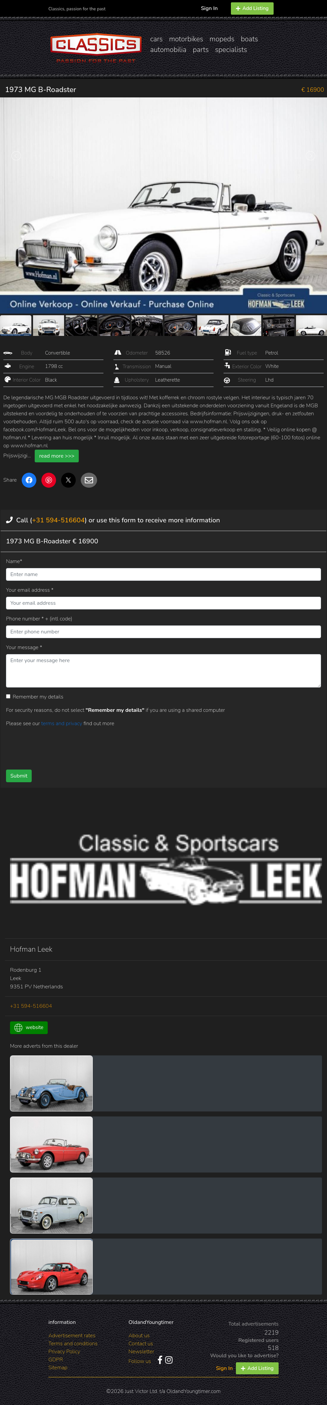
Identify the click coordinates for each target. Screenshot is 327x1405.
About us (138, 1335)
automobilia (168, 49)
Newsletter (141, 1351)
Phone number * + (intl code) (39, 618)
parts (201, 49)
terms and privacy (62, 723)
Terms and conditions (72, 1343)
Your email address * (29, 590)
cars (156, 39)
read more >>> (56, 456)
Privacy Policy (64, 1351)
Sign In (209, 8)
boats (249, 39)
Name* (14, 561)
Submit (18, 776)
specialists (231, 49)
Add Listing (252, 8)
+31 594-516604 (58, 520)
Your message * (24, 647)
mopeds (222, 39)
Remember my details (38, 696)
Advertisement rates (71, 1335)
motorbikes (186, 39)
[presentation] (138, 746)
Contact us (140, 1343)
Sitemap (57, 1367)
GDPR (55, 1359)
